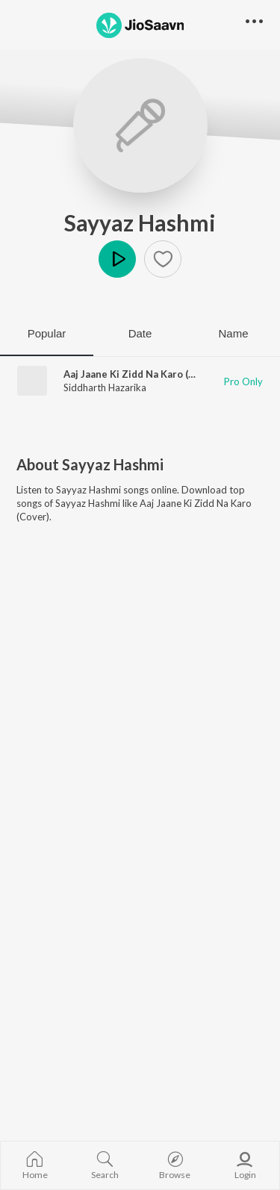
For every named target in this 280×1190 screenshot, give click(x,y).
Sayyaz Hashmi (140, 222)
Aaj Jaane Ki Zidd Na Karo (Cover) (141, 374)
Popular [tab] (47, 333)
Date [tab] (140, 333)
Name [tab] (233, 333)
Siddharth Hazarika (104, 387)
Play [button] (117, 259)
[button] (162, 259)
